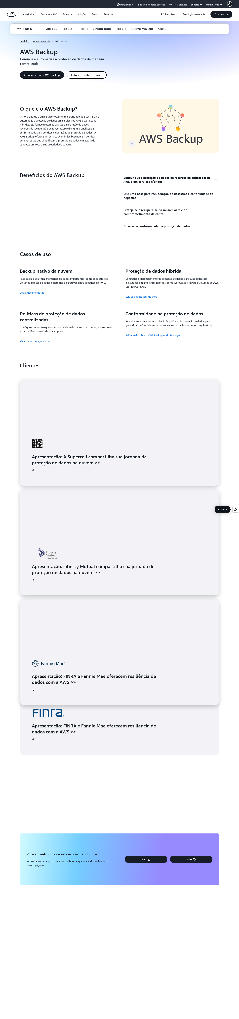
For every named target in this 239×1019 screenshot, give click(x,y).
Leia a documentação (32, 292)
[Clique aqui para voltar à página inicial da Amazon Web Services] (11, 16)
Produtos (24, 41)
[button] (49, 14)
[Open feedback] (235, 510)
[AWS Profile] (229, 4)
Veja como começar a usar (35, 341)
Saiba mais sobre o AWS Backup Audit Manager (152, 335)
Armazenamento (41, 41)
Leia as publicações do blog (141, 296)
